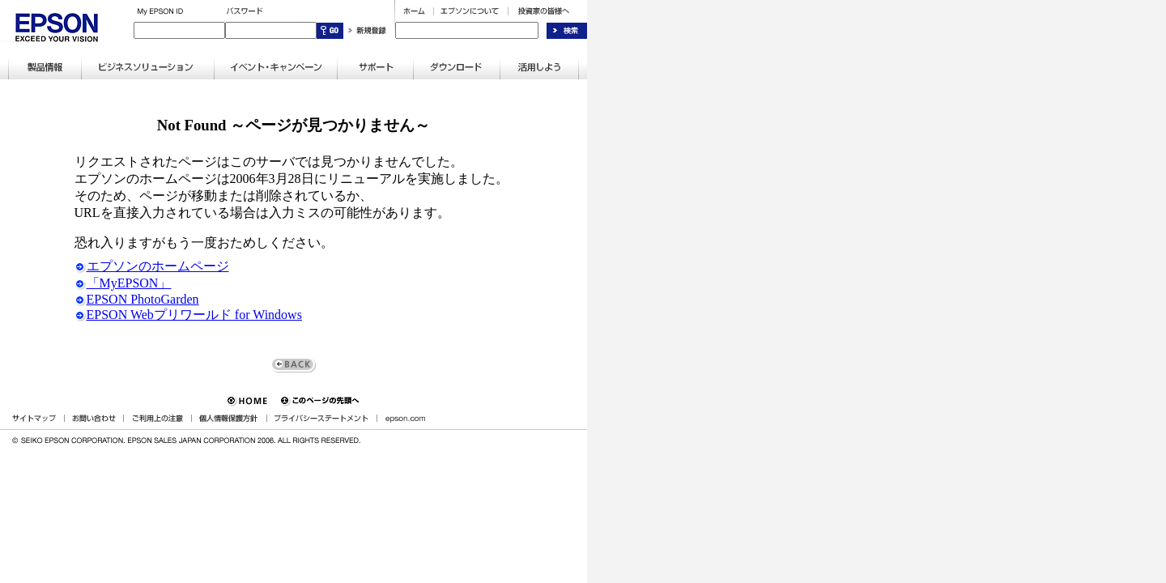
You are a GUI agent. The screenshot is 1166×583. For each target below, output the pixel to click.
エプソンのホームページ (151, 266)
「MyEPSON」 (123, 283)
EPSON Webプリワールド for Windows (188, 314)
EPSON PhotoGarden (136, 299)
